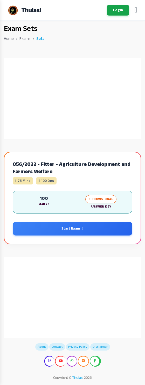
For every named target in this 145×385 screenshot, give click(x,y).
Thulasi (77, 377)
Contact (57, 347)
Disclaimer (100, 347)
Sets (40, 38)
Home (9, 38)
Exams (25, 38)
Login (118, 10)
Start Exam (72, 228)
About (42, 347)
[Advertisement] (72, 98)
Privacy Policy (77, 347)
